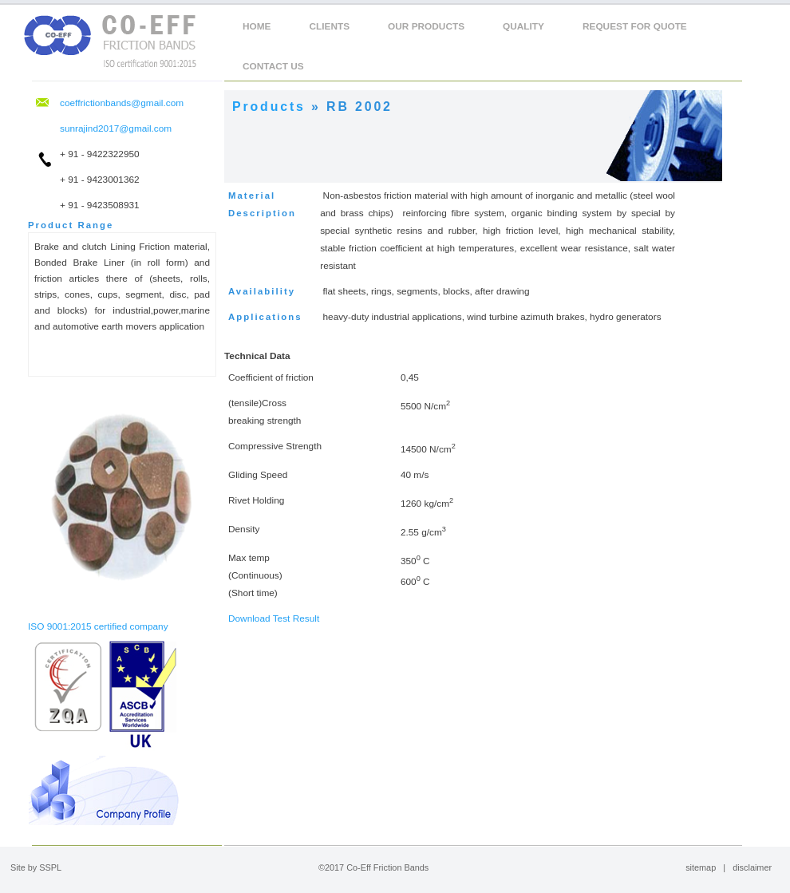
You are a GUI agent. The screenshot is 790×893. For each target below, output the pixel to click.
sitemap (700, 867)
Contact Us (273, 66)
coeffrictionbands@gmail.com (122, 103)
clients (330, 26)
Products (269, 106)
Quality (523, 26)
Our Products (426, 26)
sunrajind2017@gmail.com (116, 128)
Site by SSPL (35, 867)
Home (257, 26)
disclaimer (752, 867)
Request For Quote (635, 26)
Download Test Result (273, 618)
